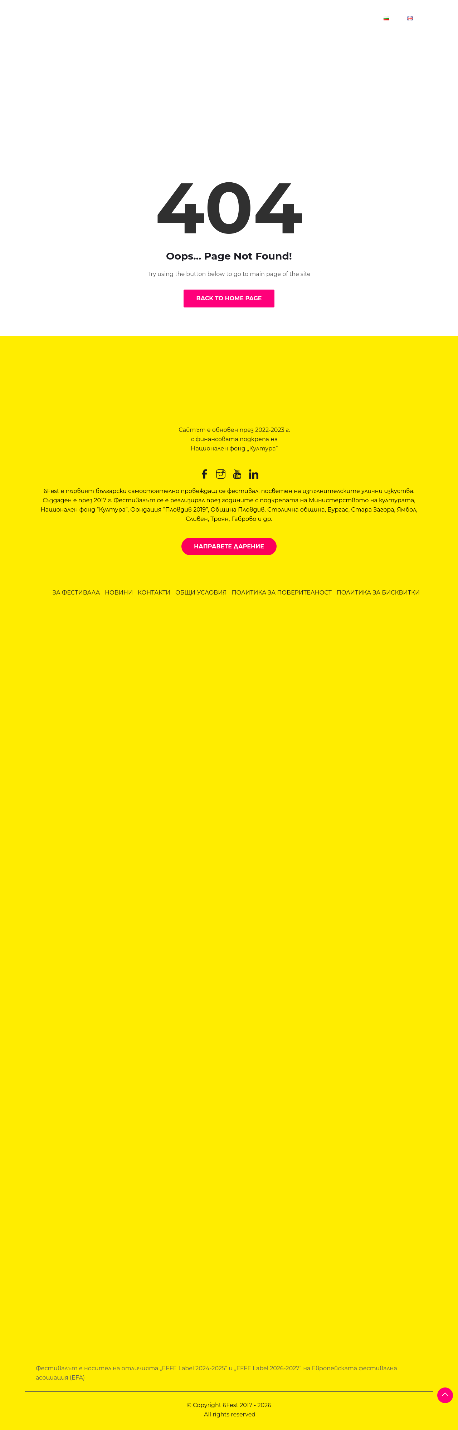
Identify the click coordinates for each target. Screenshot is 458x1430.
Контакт (353, 18)
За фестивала (300, 18)
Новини (249, 18)
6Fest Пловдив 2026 (189, 18)
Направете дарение (229, 546)
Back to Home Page (229, 298)
